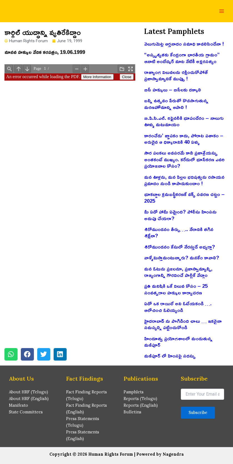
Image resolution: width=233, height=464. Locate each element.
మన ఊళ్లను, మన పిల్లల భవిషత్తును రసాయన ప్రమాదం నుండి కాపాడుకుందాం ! (184, 180)
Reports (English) (141, 405)
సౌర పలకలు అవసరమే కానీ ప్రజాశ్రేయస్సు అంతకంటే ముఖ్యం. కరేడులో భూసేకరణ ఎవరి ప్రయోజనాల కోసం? (184, 159)
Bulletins (132, 412)
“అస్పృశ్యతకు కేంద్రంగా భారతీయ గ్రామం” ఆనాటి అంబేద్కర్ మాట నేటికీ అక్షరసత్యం (182, 58)
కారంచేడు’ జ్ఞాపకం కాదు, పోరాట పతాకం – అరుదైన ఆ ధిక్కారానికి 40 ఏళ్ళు (183, 139)
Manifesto (18, 405)
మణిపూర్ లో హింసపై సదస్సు (170, 355)
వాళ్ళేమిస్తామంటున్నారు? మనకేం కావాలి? (181, 257)
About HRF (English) (29, 398)
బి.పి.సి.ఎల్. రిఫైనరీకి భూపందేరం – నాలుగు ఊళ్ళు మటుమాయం (184, 121)
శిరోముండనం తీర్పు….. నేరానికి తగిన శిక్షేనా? (178, 232)
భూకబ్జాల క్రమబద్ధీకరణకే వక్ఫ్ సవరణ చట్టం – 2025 (184, 197)
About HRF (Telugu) (28, 391)
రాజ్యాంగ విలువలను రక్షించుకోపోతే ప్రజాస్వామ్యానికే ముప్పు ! (176, 75)
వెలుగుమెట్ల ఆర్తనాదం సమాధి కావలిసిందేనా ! (184, 43)
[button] (10, 354)
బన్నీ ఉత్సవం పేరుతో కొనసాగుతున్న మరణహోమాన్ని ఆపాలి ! (176, 103)
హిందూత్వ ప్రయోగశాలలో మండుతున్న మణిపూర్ (178, 341)
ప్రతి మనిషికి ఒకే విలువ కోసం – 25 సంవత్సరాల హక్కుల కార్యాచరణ (176, 289)
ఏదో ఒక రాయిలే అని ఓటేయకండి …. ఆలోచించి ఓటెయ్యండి (178, 306)
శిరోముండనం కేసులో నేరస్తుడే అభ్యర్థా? (179, 246)
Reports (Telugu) (140, 398)
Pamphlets (134, 391)
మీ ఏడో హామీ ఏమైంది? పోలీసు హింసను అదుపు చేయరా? (180, 215)
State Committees (26, 412)
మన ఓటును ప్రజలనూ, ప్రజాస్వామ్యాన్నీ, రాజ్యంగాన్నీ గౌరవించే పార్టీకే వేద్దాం (178, 272)
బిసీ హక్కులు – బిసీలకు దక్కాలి (172, 89)
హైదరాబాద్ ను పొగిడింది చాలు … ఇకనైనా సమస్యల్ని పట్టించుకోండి (183, 324)
